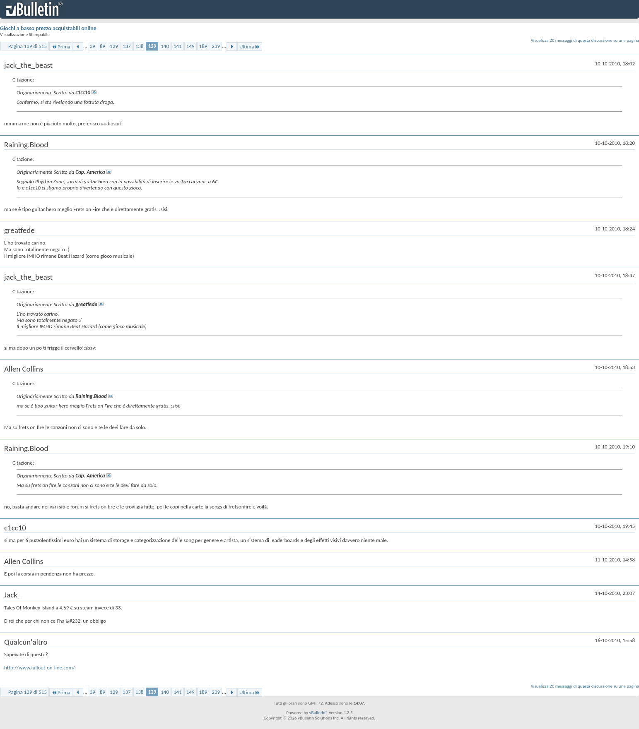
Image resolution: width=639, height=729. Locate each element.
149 (190, 46)
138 (139, 46)
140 (165, 46)
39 (92, 46)
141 (178, 46)
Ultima (249, 46)
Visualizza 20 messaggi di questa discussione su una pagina (585, 40)
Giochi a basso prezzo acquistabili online (48, 28)
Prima (60, 46)
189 (203, 46)
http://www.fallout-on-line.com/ (39, 667)
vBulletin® (318, 712)
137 (127, 46)
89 (102, 46)
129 (114, 46)
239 (216, 46)
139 (152, 46)
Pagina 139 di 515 (27, 46)
